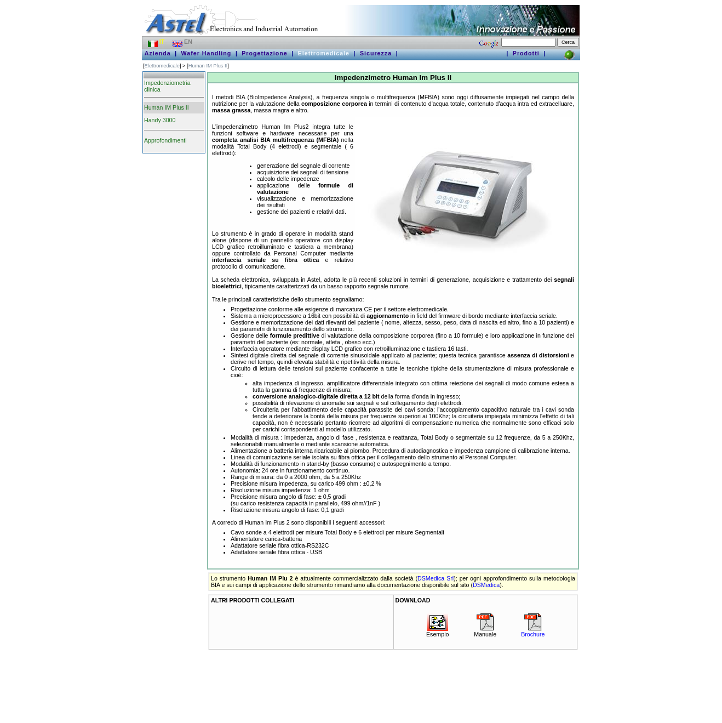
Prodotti (526, 53)
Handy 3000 (159, 120)
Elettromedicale (323, 53)
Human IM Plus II (208, 66)
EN (183, 41)
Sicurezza (376, 53)
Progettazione (264, 53)
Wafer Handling (206, 53)
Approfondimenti (165, 140)
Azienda (158, 53)
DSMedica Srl (435, 578)
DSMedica (486, 585)
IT (157, 41)
